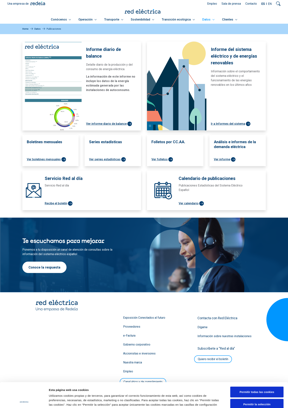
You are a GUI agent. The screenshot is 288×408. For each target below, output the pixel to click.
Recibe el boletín (56, 203)
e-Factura (129, 335)
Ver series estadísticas (105, 159)
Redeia (37, 3)
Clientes (229, 19)
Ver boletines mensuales (44, 159)
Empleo (212, 3)
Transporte (113, 19)
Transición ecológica (178, 19)
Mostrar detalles (202, 400)
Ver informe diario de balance (106, 123)
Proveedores (131, 326)
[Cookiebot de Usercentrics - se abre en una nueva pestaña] (24, 401)
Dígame (202, 327)
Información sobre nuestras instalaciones (224, 336)
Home (25, 29)
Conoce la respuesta (44, 267)
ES (263, 4)
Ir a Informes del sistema (228, 123)
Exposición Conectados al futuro (144, 317)
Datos (208, 19)
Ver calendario (189, 203)
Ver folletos (159, 159)
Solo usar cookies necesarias (256, 391)
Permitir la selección (256, 379)
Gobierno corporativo (136, 344)
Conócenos (61, 19)
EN (270, 4)
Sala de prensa (231, 3)
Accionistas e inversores (139, 353)
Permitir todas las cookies (257, 366)
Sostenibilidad (142, 19)
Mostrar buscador (278, 3)
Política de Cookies (90, 388)
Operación (87, 19)
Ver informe (222, 159)
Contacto (251, 3)
